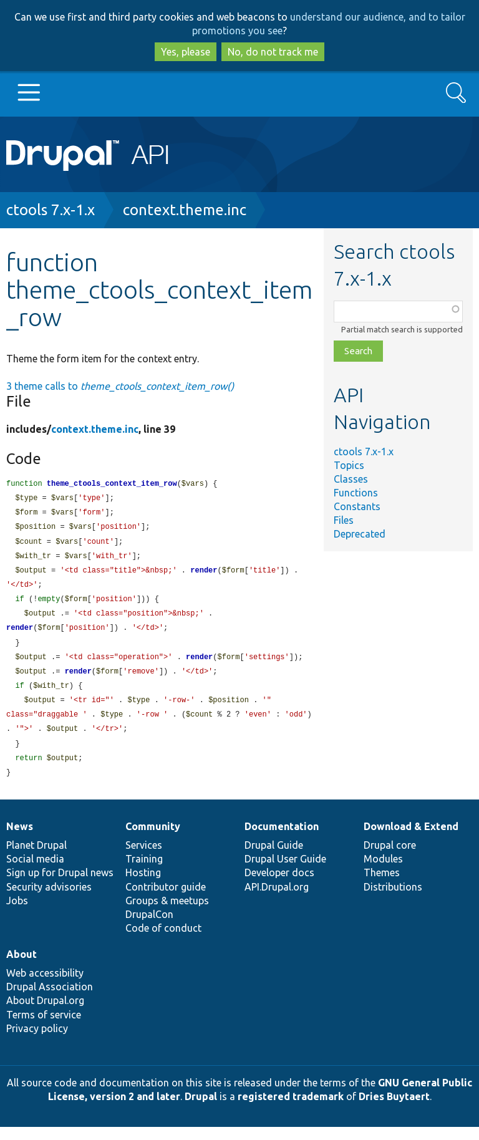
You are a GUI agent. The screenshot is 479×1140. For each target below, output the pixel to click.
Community (152, 839)
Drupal (201, 1109)
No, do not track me (273, 51)
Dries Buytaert (394, 1109)
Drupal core (390, 858)
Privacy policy (37, 1041)
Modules (383, 871)
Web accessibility (45, 986)
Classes (351, 479)
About (21, 967)
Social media (35, 871)
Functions (356, 492)
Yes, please (185, 51)
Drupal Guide (273, 858)
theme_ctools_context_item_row (112, 484)
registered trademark (291, 1109)
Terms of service (43, 1027)
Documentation (281, 839)
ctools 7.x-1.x (50, 209)
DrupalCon (149, 927)
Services (143, 858)
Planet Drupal (36, 858)
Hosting (143, 885)
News (19, 839)
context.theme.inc (184, 209)
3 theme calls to (120, 386)
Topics (349, 465)
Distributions (393, 900)
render (203, 574)
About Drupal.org (45, 1013)
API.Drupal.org (276, 900)
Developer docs (279, 885)
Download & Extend (411, 839)
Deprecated (359, 533)
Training (144, 871)
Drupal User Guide (285, 871)
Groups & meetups (167, 913)
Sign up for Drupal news (60, 885)
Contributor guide (165, 900)
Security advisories (49, 900)
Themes (382, 885)
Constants (357, 506)
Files (344, 520)
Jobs (17, 913)
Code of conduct (163, 941)
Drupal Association (49, 999)
